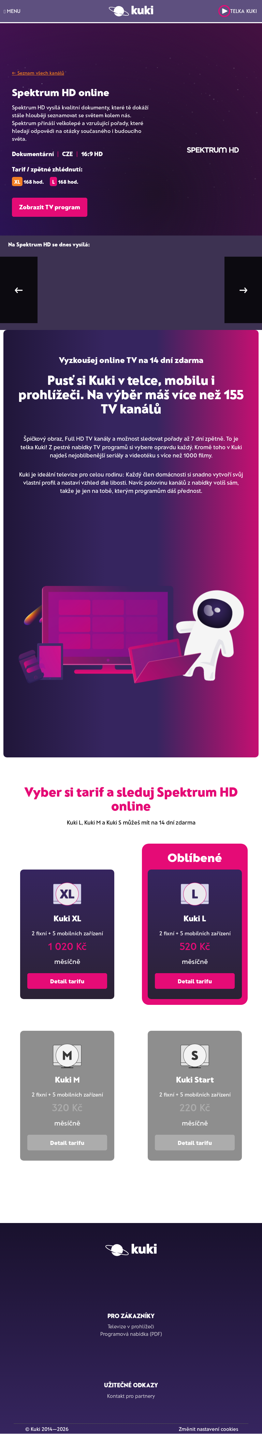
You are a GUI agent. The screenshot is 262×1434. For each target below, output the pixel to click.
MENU (12, 11)
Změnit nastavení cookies (208, 1429)
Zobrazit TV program (49, 207)
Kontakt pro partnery (131, 1396)
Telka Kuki (237, 11)
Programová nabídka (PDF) (131, 1334)
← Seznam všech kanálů (38, 73)
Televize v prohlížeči (131, 1326)
